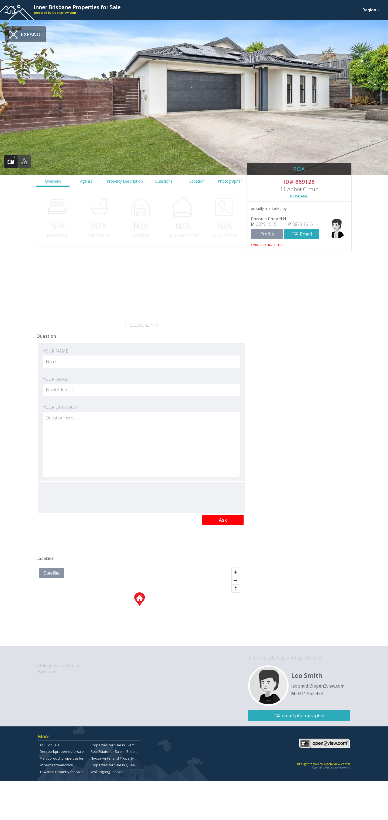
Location (197, 181)
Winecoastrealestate (56, 765)
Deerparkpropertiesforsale (62, 751)
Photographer (230, 181)
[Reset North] (236, 588)
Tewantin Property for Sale (61, 771)
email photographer (303, 715)
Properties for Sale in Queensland (118, 765)
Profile (267, 234)
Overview (53, 181)
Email (306, 234)
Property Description (125, 181)
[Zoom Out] (236, 580)
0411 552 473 (309, 693)
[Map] (139, 605)
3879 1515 (266, 224)
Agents (86, 181)
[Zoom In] (236, 572)
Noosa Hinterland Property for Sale (119, 758)
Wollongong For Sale (107, 771)
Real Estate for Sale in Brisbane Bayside (122, 751)
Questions (163, 181)
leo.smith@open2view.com (317, 686)
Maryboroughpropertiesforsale (65, 758)
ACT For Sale (50, 745)
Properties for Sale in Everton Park (118, 745)
